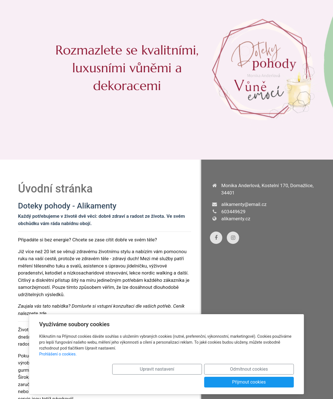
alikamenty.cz (235, 218)
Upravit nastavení (165, 382)
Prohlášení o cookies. (58, 367)
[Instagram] (233, 238)
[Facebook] (216, 238)
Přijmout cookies (269, 382)
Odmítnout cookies (217, 382)
